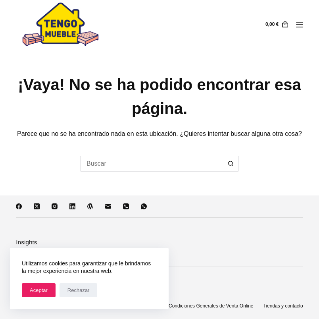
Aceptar (39, 290)
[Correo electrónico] (108, 206)
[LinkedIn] (72, 206)
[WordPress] (90, 206)
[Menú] (299, 24)
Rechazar (78, 290)
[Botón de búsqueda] (231, 164)
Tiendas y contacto (283, 306)
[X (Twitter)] (37, 206)
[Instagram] (55, 206)
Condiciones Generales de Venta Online (211, 306)
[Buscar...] (151, 164)
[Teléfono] (126, 206)
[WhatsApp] (144, 206)
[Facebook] (19, 206)
